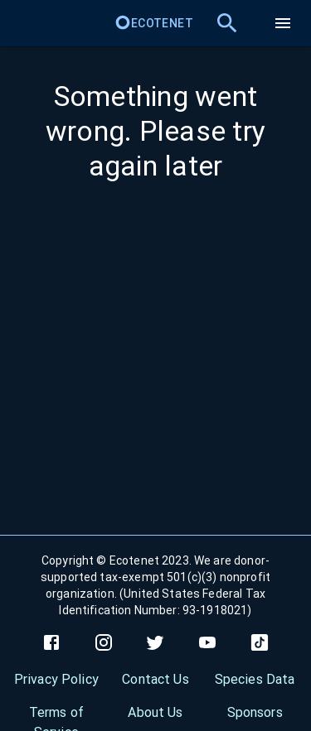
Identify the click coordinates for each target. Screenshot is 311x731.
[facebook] (51, 642)
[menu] (283, 23)
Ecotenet (153, 23)
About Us (155, 712)
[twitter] (155, 642)
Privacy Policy (56, 679)
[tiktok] (259, 642)
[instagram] (104, 642)
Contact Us (155, 679)
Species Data (255, 679)
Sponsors (255, 712)
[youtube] (207, 642)
